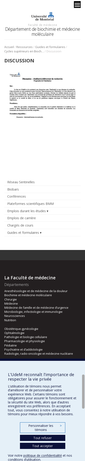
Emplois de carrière (21, 218)
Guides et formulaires (50, 47)
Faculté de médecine (42, 25)
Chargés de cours (20, 225)
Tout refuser (42, 438)
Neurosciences (14, 316)
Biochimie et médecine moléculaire (28, 295)
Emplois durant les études (26, 211)
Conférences (16, 196)
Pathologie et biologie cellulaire (25, 337)
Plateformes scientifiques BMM (30, 203)
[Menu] (77, 4)
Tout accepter (42, 446)
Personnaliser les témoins (44, 427)
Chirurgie (10, 299)
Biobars (13, 189)
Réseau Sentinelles (21, 182)
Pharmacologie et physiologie (24, 341)
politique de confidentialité (42, 455)
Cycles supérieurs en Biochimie (24, 51)
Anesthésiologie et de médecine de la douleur (36, 291)
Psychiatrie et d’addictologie (23, 349)
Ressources (24, 47)
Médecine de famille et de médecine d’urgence (36, 308)
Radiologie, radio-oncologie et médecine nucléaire (38, 353)
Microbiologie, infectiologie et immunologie (33, 312)
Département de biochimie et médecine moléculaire (42, 31)
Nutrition (10, 320)
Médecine (11, 303)
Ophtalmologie (14, 333)
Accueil (9, 47)
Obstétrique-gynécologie (21, 329)
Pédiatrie (10, 345)
